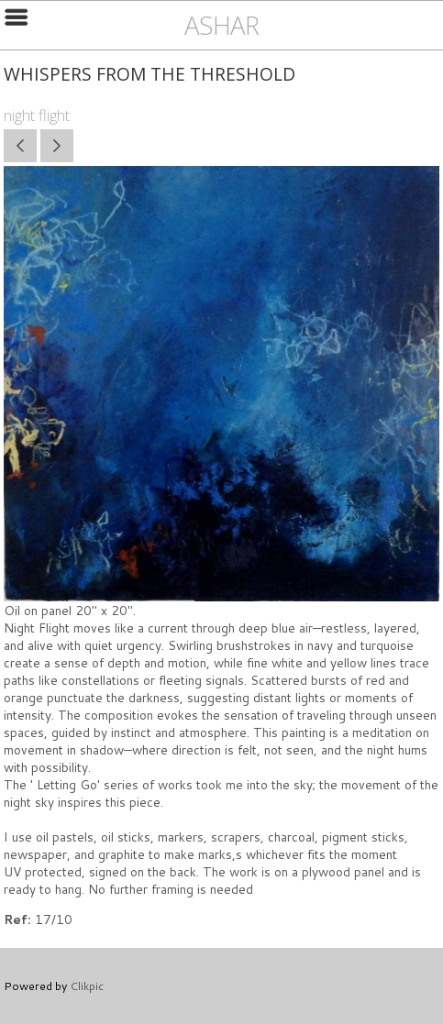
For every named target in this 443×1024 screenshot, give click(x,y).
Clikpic (87, 985)
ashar (221, 25)
